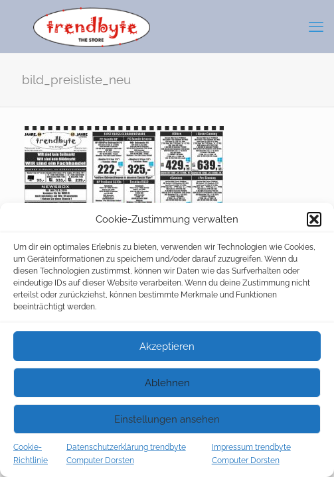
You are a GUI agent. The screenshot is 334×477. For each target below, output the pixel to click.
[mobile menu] (316, 26)
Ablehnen (167, 383)
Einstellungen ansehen (167, 419)
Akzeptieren (167, 346)
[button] (314, 219)
